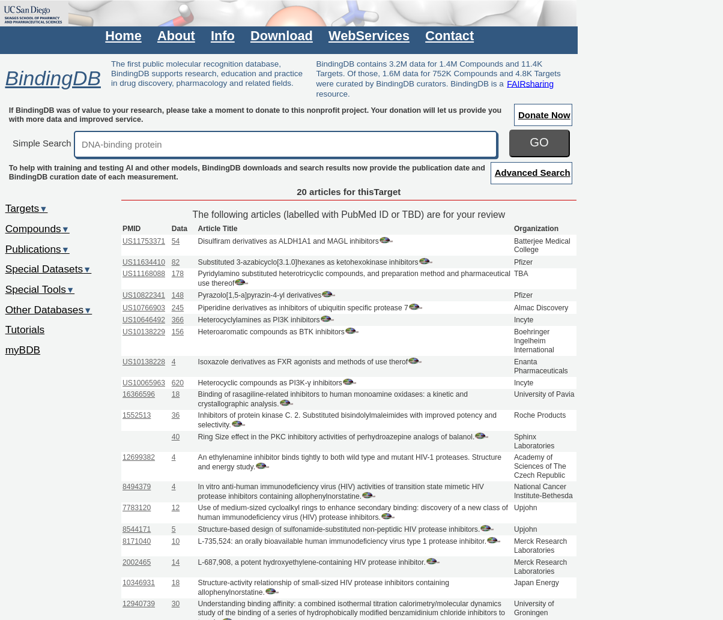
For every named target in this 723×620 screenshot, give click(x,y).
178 (178, 273)
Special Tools (40, 289)
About (176, 35)
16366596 (139, 394)
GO (539, 142)
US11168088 (144, 273)
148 (178, 295)
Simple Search (42, 143)
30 (176, 604)
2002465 (137, 562)
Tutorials (25, 330)
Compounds (37, 229)
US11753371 (144, 241)
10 (176, 541)
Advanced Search (532, 172)
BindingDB (52, 78)
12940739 (139, 604)
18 (176, 394)
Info (223, 35)
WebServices (369, 35)
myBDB (22, 350)
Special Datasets (48, 269)
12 (176, 508)
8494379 (137, 487)
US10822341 (144, 295)
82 (176, 262)
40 (176, 437)
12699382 (139, 457)
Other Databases (48, 310)
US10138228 (144, 362)
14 (176, 562)
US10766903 (144, 308)
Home (123, 35)
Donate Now (544, 115)
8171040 (137, 541)
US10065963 (144, 383)
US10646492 (144, 320)
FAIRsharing (530, 83)
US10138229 (144, 332)
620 (178, 383)
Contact (449, 35)
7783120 (137, 508)
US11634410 (144, 262)
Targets (26, 208)
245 (178, 308)
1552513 (137, 415)
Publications (37, 249)
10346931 (139, 583)
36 (176, 415)
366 (178, 320)
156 (178, 332)
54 (176, 241)
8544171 (137, 529)
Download (281, 35)
